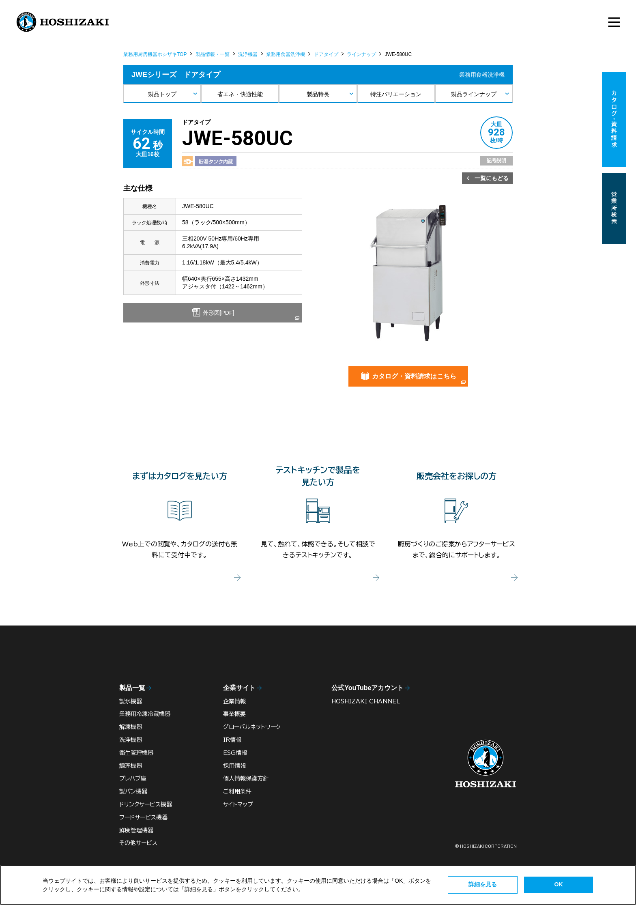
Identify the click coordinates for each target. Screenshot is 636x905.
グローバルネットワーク (252, 727)
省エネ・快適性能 (240, 94)
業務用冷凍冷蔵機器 (144, 714)
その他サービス (138, 843)
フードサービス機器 (143, 817)
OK (558, 884)
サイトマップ (238, 804)
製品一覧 (132, 687)
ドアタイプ (326, 54)
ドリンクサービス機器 (145, 804)
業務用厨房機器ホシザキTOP (155, 54)
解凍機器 (130, 727)
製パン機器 (133, 791)
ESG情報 (235, 753)
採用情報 (234, 766)
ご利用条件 (237, 791)
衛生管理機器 (136, 753)
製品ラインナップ (473, 94)
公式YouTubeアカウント (367, 687)
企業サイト (239, 687)
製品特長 (318, 94)
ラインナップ (361, 54)
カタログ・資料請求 (614, 119)
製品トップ (162, 94)
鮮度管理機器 (136, 830)
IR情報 (232, 740)
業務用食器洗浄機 (285, 54)
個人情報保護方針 (246, 778)
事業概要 (234, 714)
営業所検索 (614, 208)
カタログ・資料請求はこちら (414, 376)
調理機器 (130, 766)
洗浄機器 (248, 54)
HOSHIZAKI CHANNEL (365, 701)
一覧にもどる (492, 178)
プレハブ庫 (132, 778)
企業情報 (234, 701)
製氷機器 (130, 701)
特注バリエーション (395, 94)
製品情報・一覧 (213, 54)
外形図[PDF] (217, 313)
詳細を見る (482, 884)
